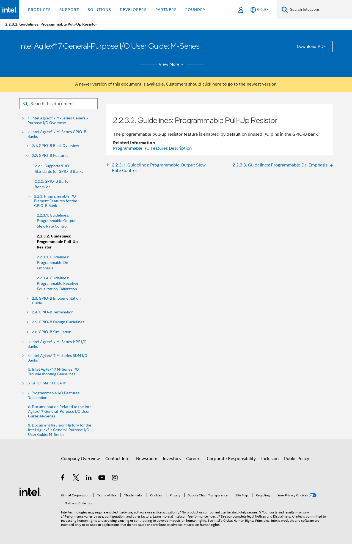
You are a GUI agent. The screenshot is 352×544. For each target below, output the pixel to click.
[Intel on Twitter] (76, 478)
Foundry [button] (195, 9)
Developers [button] (133, 9)
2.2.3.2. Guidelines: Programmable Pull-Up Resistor (57, 242)
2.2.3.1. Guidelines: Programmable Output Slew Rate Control (56, 221)
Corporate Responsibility (231, 458)
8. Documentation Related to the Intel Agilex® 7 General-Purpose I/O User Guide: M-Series (60, 411)
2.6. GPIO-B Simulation (51, 332)
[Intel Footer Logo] (30, 491)
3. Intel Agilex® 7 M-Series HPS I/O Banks (57, 344)
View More (172, 64)
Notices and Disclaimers (272, 516)
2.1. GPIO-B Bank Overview (55, 145)
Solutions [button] (99, 9)
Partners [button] (166, 9)
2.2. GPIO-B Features (50, 155)
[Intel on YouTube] (102, 478)
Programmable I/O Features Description (152, 148)
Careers (193, 458)
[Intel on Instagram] (115, 478)
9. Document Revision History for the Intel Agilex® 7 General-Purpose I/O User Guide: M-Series (59, 430)
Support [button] (69, 9)
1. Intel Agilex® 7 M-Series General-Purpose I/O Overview (58, 120)
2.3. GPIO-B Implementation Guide (56, 300)
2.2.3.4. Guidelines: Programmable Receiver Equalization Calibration (57, 283)
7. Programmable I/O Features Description (53, 395)
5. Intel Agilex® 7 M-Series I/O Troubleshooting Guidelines (53, 371)
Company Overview (80, 458)
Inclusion (270, 458)
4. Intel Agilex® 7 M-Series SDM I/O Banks (57, 358)
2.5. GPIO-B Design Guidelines (58, 322)
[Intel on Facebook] (63, 478)
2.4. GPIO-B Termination (52, 312)
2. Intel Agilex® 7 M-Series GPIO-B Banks (57, 134)
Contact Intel (118, 458)
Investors (172, 458)
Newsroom (146, 458)
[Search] (285, 9)
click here (211, 84)
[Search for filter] (58, 103)
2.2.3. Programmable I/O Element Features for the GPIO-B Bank (55, 201)
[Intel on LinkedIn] (89, 478)
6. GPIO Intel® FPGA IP (47, 383)
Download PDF (311, 46)
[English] (259, 9)
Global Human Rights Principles (246, 520)
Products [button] (39, 9)
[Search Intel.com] (320, 9)
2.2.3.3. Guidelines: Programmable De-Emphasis (53, 262)
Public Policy (296, 458)
